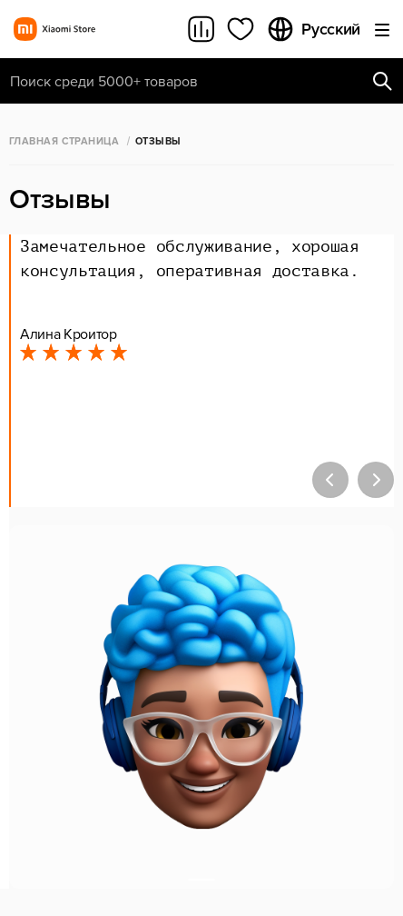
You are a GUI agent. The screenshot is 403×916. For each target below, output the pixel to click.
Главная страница (64, 141)
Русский (313, 29)
